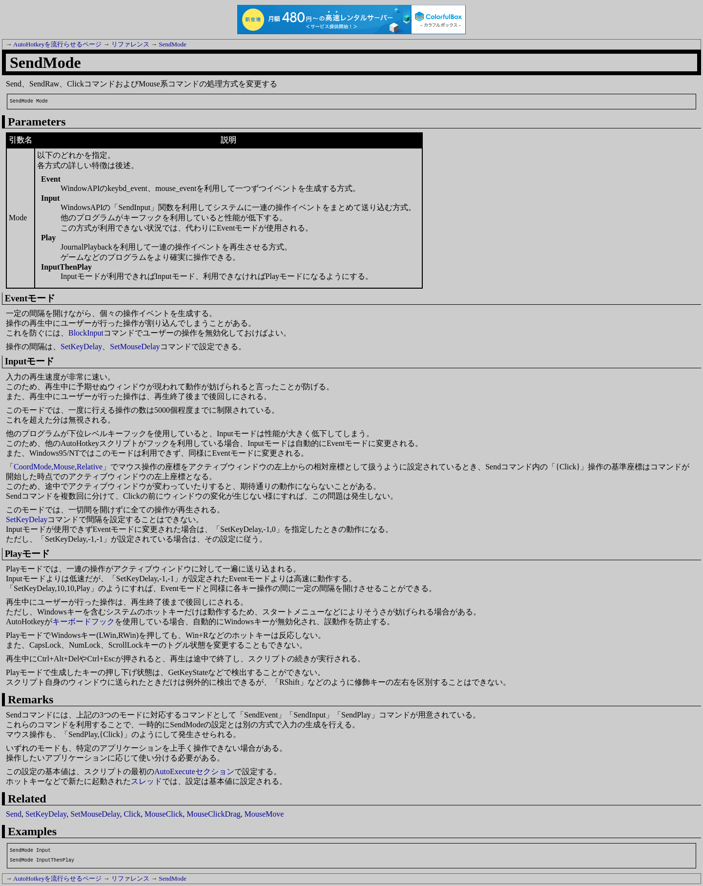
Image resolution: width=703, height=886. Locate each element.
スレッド (146, 781)
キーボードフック (83, 621)
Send (13, 814)
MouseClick (164, 814)
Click (132, 814)
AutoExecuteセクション (194, 771)
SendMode (172, 44)
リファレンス (130, 44)
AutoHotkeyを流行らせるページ (57, 44)
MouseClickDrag (213, 814)
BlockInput (85, 333)
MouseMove (264, 814)
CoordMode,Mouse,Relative (58, 467)
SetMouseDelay (135, 346)
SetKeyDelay (81, 346)
